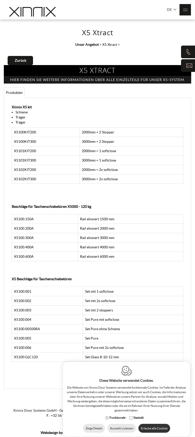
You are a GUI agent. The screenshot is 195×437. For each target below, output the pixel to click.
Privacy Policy (143, 433)
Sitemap (98, 433)
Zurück (20, 60)
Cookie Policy (118, 433)
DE (172, 9)
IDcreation (60, 433)
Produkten (14, 93)
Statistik (138, 413)
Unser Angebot (87, 45)
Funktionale (117, 413)
